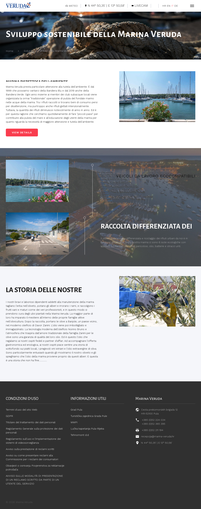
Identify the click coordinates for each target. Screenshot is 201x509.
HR (164, 5)
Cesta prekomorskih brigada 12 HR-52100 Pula (159, 411)
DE (176, 5)
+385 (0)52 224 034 (153, 419)
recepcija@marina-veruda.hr (157, 436)
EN (168, 5)
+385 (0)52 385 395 (153, 423)
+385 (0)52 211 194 (152, 430)
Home (9, 51)
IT (172, 5)
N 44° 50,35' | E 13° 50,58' (156, 442)
